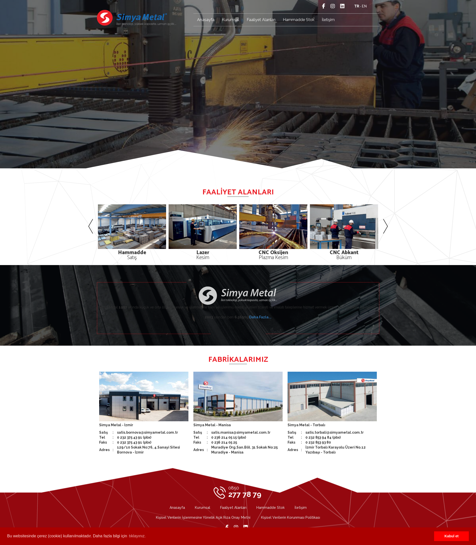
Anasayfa (205, 19)
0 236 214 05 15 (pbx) (228, 437)
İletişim (328, 19)
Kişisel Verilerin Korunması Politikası (290, 517)
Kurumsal (230, 19)
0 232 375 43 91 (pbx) (134, 437)
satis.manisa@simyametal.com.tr (240, 432)
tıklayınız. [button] (137, 536)
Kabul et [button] (452, 536)
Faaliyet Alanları (261, 19)
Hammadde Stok (298, 19)
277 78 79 (244, 492)
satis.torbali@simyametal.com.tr (334, 432)
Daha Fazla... (260, 317)
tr (356, 6)
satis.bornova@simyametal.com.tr (147, 432)
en (364, 6)
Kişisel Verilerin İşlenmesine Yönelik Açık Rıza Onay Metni (203, 517)
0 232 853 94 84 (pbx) (323, 437)
